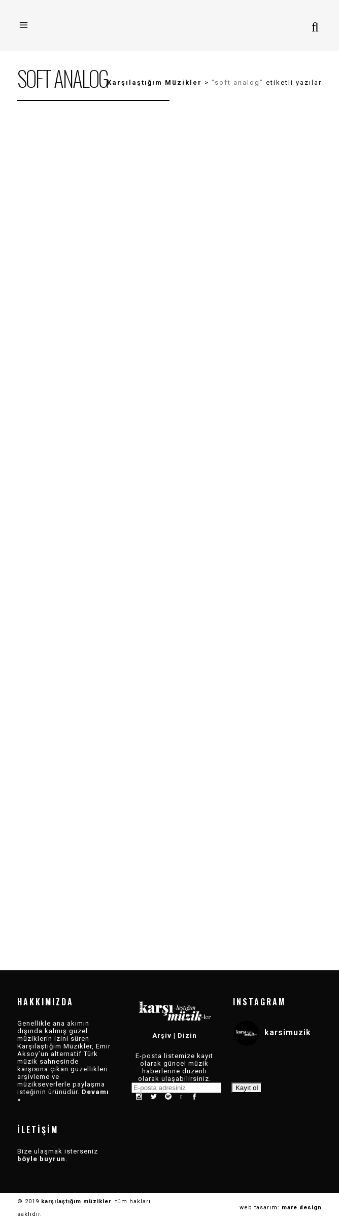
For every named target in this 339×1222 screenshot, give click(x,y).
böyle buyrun (41, 1159)
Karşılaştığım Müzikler (154, 82)
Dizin (187, 1035)
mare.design (302, 1207)
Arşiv (162, 1035)
